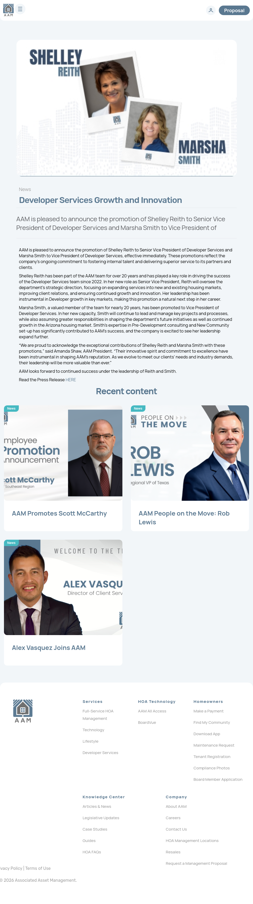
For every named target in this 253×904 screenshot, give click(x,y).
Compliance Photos (212, 768)
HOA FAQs (92, 852)
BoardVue (147, 722)
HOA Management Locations (192, 840)
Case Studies (95, 829)
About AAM (176, 806)
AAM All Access (152, 711)
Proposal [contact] (234, 10)
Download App (207, 734)
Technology (93, 730)
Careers (173, 818)
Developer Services (100, 752)
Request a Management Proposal (196, 863)
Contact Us (176, 829)
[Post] (63, 468)
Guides (89, 840)
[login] (211, 10)
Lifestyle (91, 741)
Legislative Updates (101, 818)
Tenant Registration (212, 756)
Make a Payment (209, 711)
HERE (71, 380)
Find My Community (212, 722)
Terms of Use (38, 868)
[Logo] (23, 711)
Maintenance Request (214, 745)
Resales (173, 852)
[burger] (20, 9)
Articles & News (97, 806)
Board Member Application (218, 779)
